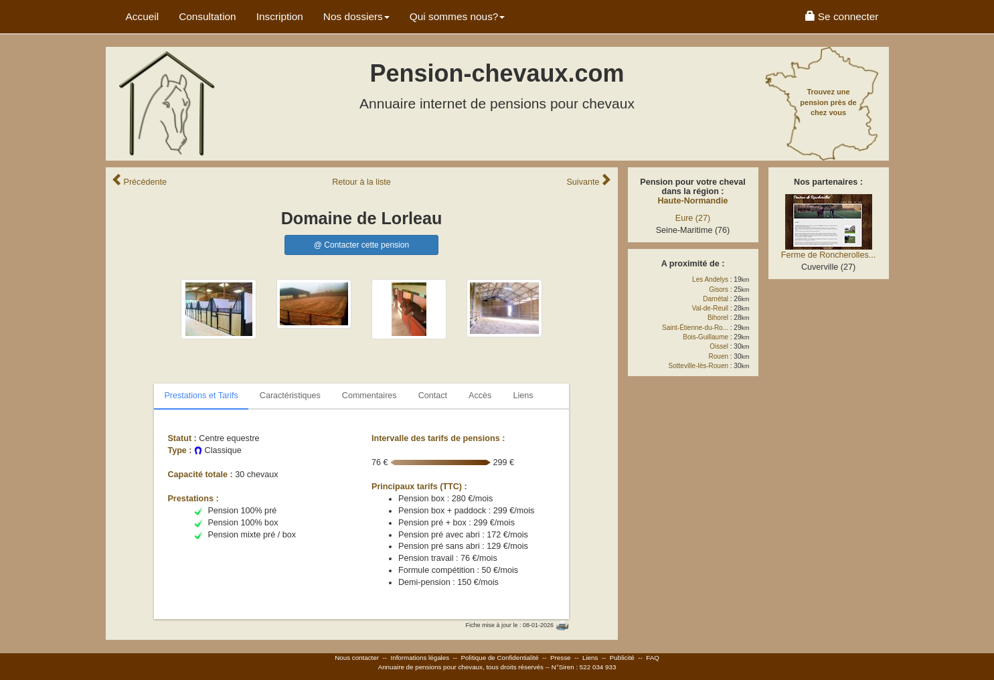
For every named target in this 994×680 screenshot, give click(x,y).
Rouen (718, 356)
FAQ (652, 657)
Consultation (207, 16)
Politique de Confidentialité (500, 657)
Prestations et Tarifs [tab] (201, 395)
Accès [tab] (480, 395)
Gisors (718, 289)
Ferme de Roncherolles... (828, 255)
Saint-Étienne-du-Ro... (695, 327)
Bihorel (718, 317)
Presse (560, 657)
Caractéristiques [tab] (290, 395)
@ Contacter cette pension (361, 245)
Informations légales (419, 657)
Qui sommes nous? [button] (457, 16)
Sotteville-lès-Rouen (699, 365)
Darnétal (715, 299)
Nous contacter (357, 657)
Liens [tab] (523, 395)
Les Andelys (710, 279)
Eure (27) (693, 218)
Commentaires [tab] (369, 395)
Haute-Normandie (693, 200)
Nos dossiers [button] (356, 16)
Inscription (279, 16)
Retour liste (361, 182)
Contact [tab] (432, 395)
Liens (590, 657)
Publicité (622, 657)
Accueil (142, 16)
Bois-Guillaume (705, 337)
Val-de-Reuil (710, 308)
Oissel (719, 346)
